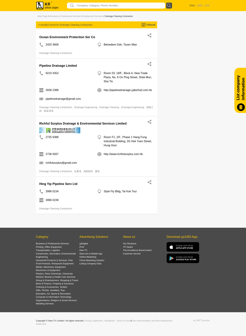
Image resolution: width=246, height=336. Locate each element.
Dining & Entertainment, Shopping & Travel (57, 280)
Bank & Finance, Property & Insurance (55, 283)
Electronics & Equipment (48, 270)
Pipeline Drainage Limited (58, 65)
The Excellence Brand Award (137, 250)
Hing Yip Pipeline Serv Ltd (58, 184)
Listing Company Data (90, 263)
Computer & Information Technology (53, 297)
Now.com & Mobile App (90, 253)
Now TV (83, 250)
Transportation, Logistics (48, 250)
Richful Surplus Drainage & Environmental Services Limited (83, 123)
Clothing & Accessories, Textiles (51, 287)
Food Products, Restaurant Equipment (55, 263)
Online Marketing (87, 257)
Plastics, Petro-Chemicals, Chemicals (54, 273)
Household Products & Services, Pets (54, 260)
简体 (207, 5)
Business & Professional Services (65, 16)
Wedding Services (45, 303)
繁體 (199, 5)
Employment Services (92, 16)
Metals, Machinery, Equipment (51, 267)
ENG (192, 5)
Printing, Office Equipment (49, 247)
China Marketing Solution (91, 260)
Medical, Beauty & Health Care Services (55, 277)
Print (81, 247)
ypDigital (83, 243)
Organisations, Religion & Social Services (56, 300)
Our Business (129, 243)
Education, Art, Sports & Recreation (53, 293)
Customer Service (132, 253)
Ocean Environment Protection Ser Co (67, 37)
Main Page (42, 16)
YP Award (128, 247)
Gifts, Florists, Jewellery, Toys (50, 290)
